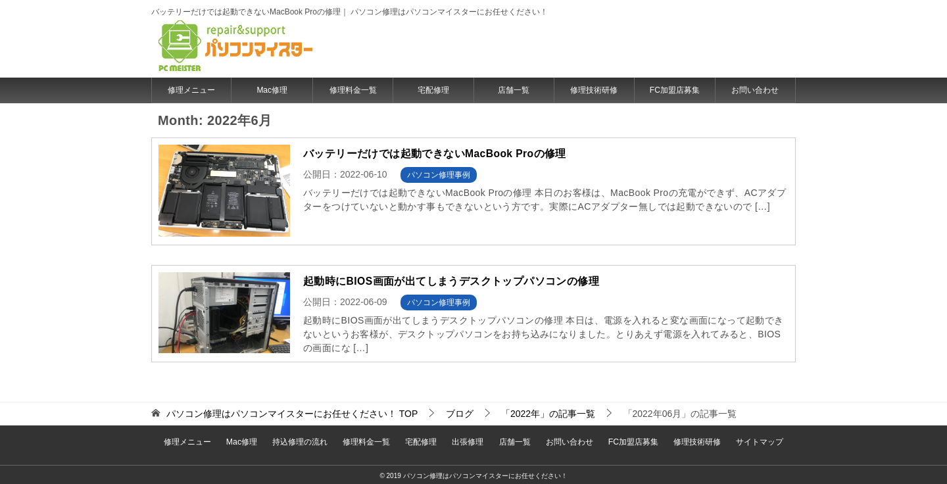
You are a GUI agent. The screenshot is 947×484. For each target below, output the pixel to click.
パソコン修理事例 (438, 175)
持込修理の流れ (305, 440)
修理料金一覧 (353, 90)
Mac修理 (271, 90)
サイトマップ (749, 440)
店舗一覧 (513, 90)
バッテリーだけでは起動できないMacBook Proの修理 (435, 153)
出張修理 (467, 440)
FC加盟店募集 (675, 90)
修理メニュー (191, 90)
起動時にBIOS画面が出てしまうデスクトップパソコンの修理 (451, 281)
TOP (292, 413)
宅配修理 (433, 90)
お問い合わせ (755, 90)
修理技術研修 (594, 90)
